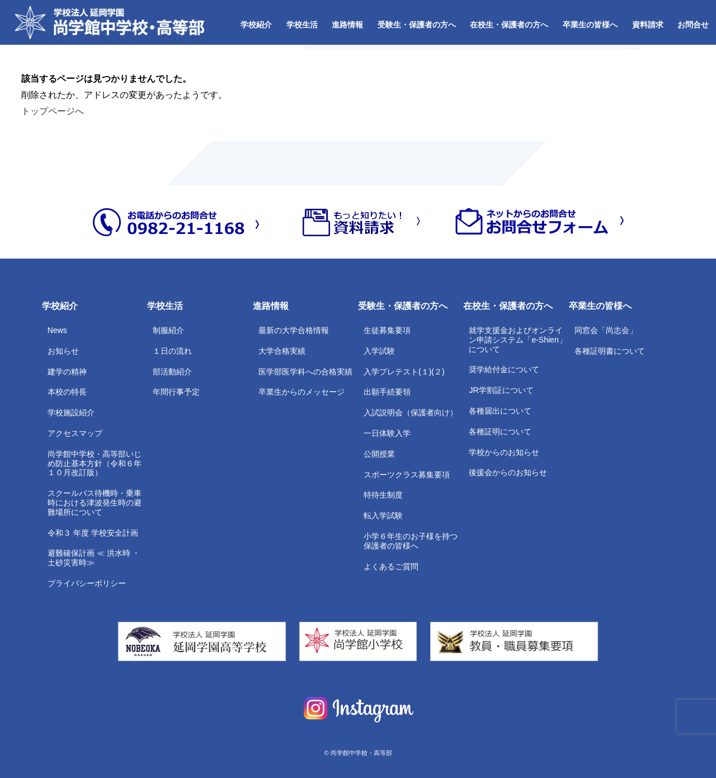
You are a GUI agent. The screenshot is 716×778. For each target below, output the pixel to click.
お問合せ (693, 24)
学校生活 (302, 24)
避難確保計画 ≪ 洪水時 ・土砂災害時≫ (94, 558)
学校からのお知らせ (504, 452)
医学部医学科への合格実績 (305, 371)
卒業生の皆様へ (590, 24)
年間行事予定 (176, 391)
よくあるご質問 (391, 566)
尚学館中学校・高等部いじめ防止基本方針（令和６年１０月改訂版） (95, 463)
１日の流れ (172, 350)
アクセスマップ (75, 433)
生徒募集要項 (387, 330)
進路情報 (347, 24)
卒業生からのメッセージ (301, 391)
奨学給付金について (504, 369)
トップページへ (52, 111)
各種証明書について (609, 350)
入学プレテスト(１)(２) (404, 371)
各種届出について (500, 410)
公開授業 (379, 453)
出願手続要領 (387, 391)
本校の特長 (67, 391)
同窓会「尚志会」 (605, 330)
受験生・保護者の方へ (417, 24)
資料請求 (647, 24)
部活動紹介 (172, 371)
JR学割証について (501, 390)
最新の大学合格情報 (293, 330)
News (57, 330)
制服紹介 (168, 330)
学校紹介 (256, 24)
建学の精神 (67, 371)
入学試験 (379, 350)
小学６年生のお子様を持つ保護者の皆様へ (411, 541)
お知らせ (63, 350)
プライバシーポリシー (87, 583)
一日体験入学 (387, 433)
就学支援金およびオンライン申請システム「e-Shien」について (517, 340)
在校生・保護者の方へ (509, 24)
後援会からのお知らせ (508, 472)
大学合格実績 (281, 350)
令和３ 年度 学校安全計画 (93, 532)
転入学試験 (383, 515)
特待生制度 (383, 494)
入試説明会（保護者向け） (411, 412)
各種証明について (500, 431)
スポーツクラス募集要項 (407, 474)
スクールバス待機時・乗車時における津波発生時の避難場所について (95, 503)
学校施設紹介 (71, 412)
